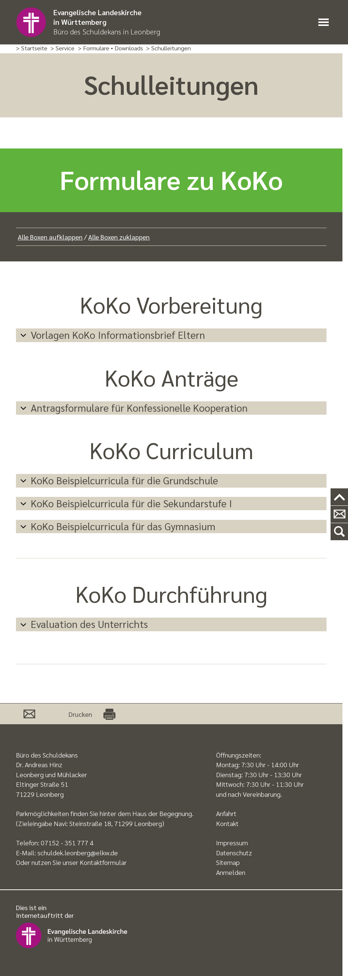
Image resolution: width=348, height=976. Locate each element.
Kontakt (227, 823)
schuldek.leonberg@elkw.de (77, 852)
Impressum (232, 842)
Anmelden (230, 872)
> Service (62, 48)
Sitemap (228, 862)
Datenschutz (234, 852)
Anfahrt (226, 813)
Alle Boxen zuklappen (119, 237)
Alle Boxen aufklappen (50, 237)
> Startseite (31, 48)
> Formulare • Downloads (110, 48)
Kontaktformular (103, 862)
